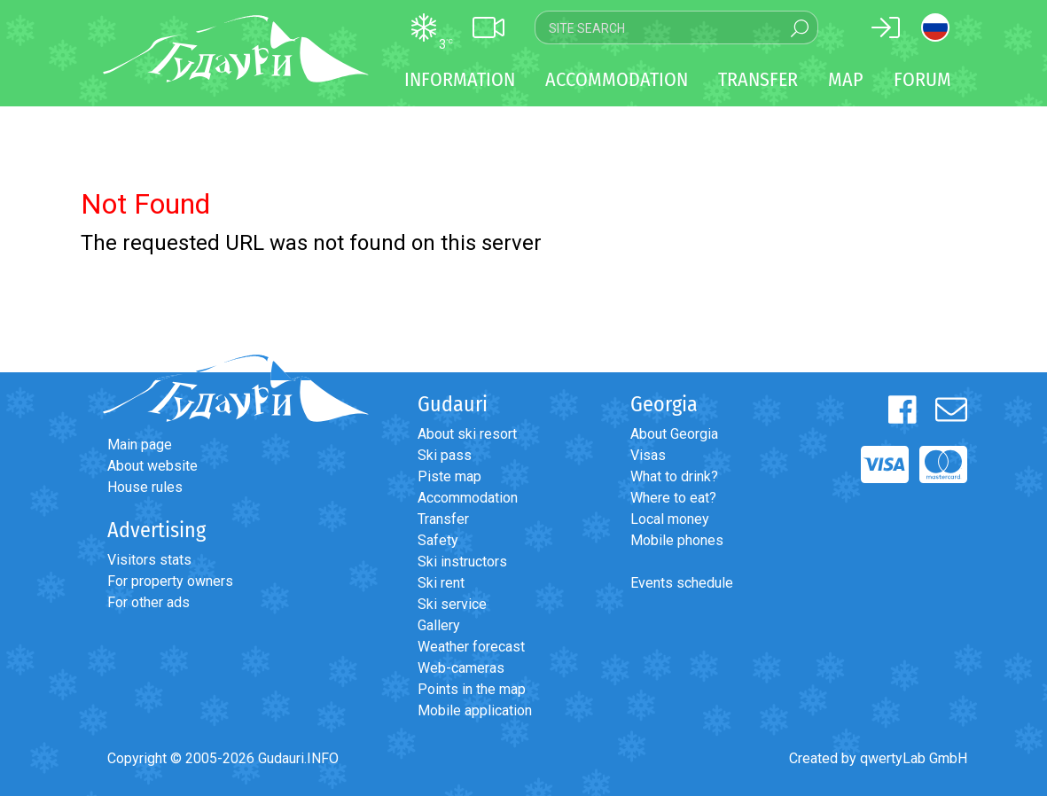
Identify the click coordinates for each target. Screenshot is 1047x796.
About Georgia (674, 433)
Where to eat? (673, 497)
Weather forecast (471, 646)
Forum (922, 79)
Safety (438, 540)
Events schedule (681, 582)
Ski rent (441, 582)
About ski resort (467, 433)
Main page (139, 444)
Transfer (443, 519)
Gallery (439, 625)
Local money (669, 519)
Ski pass (445, 455)
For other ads (148, 602)
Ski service (452, 604)
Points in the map (472, 689)
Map (845, 79)
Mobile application (475, 710)
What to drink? (674, 476)
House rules (145, 487)
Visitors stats (149, 559)
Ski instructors (462, 561)
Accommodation (468, 497)
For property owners (170, 581)
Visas (648, 455)
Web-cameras (461, 667)
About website (152, 465)
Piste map (449, 476)
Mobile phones (676, 540)
